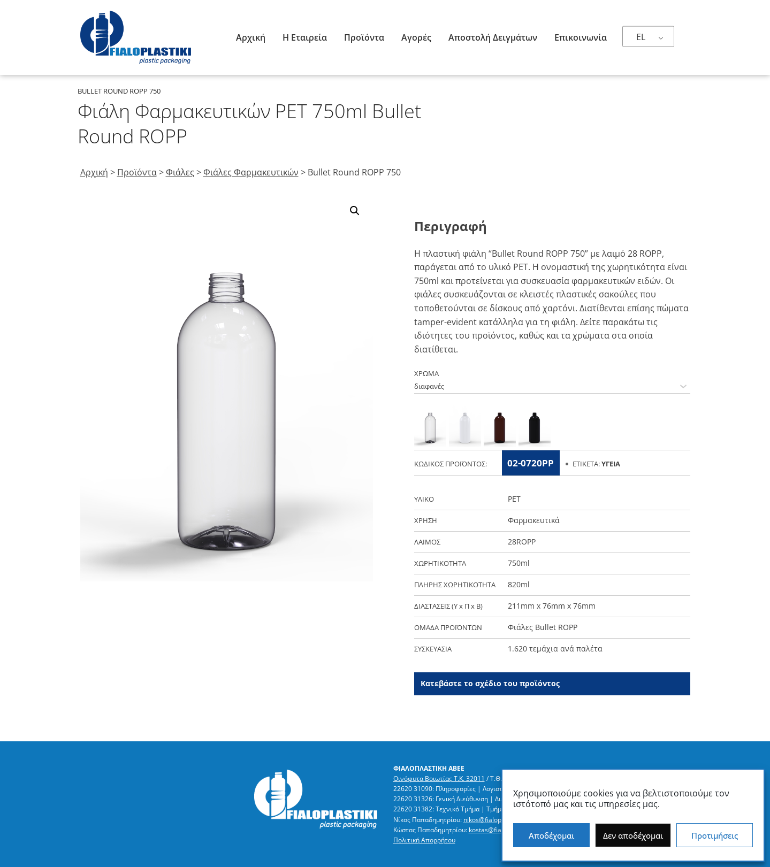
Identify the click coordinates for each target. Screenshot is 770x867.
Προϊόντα (364, 37)
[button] (354, 210)
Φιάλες (180, 172)
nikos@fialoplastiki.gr (495, 819)
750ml (519, 563)
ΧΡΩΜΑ (426, 373)
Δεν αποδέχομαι (633, 835)
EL (640, 37)
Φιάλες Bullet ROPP (542, 627)
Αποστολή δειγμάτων (492, 37)
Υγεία (610, 464)
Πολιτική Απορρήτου (424, 840)
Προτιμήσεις (714, 835)
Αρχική (250, 37)
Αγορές (416, 37)
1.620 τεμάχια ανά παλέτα (555, 648)
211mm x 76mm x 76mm (552, 606)
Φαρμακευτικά (534, 520)
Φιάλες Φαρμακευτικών (251, 172)
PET (514, 499)
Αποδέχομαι (551, 835)
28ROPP (522, 541)
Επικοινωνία (580, 37)
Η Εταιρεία (305, 37)
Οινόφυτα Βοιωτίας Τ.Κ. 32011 (439, 778)
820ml (519, 584)
